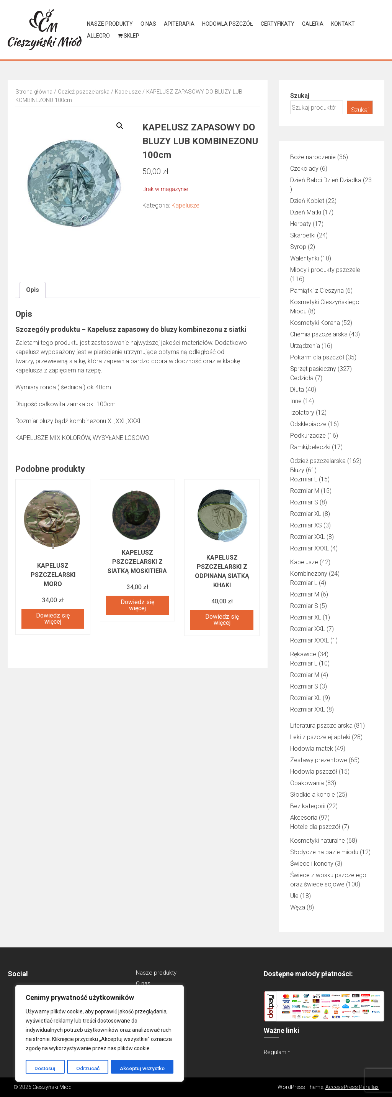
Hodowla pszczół (227, 24)
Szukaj (299, 95)
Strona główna (33, 91)
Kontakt (343, 24)
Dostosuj (45, 1068)
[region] (99, 1034)
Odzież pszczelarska (83, 91)
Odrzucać (87, 1068)
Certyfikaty (277, 24)
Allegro (98, 36)
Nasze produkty (110, 24)
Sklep (128, 36)
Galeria (312, 24)
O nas (148, 24)
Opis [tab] (32, 289)
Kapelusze (128, 91)
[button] (120, 126)
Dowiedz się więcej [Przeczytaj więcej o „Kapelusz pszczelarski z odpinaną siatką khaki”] (222, 619)
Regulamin (277, 1052)
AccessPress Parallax (352, 1087)
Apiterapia (179, 24)
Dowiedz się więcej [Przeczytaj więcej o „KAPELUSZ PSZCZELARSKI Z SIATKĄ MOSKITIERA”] (137, 605)
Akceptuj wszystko (142, 1068)
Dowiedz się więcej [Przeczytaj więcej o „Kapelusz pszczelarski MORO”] (53, 618)
